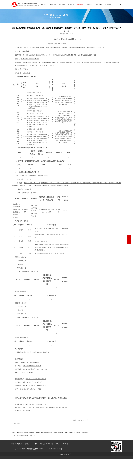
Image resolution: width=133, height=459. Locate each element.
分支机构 (99, 4)
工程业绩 (108, 4)
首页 (12, 444)
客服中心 (65, 444)
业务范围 (71, 4)
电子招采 (89, 4)
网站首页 (43, 4)
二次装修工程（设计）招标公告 (26, 435)
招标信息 (80, 4)
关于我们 (53, 4)
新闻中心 (62, 4)
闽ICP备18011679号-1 (57, 449)
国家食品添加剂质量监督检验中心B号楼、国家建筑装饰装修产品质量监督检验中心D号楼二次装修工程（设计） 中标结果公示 (52, 432)
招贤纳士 (58, 444)
